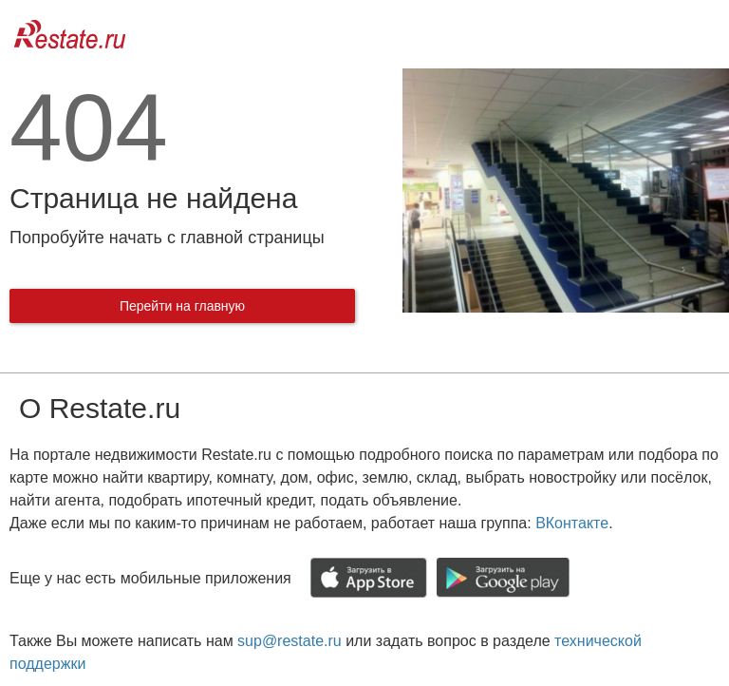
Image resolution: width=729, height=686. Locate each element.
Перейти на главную (182, 306)
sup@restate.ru (289, 641)
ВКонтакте (571, 523)
